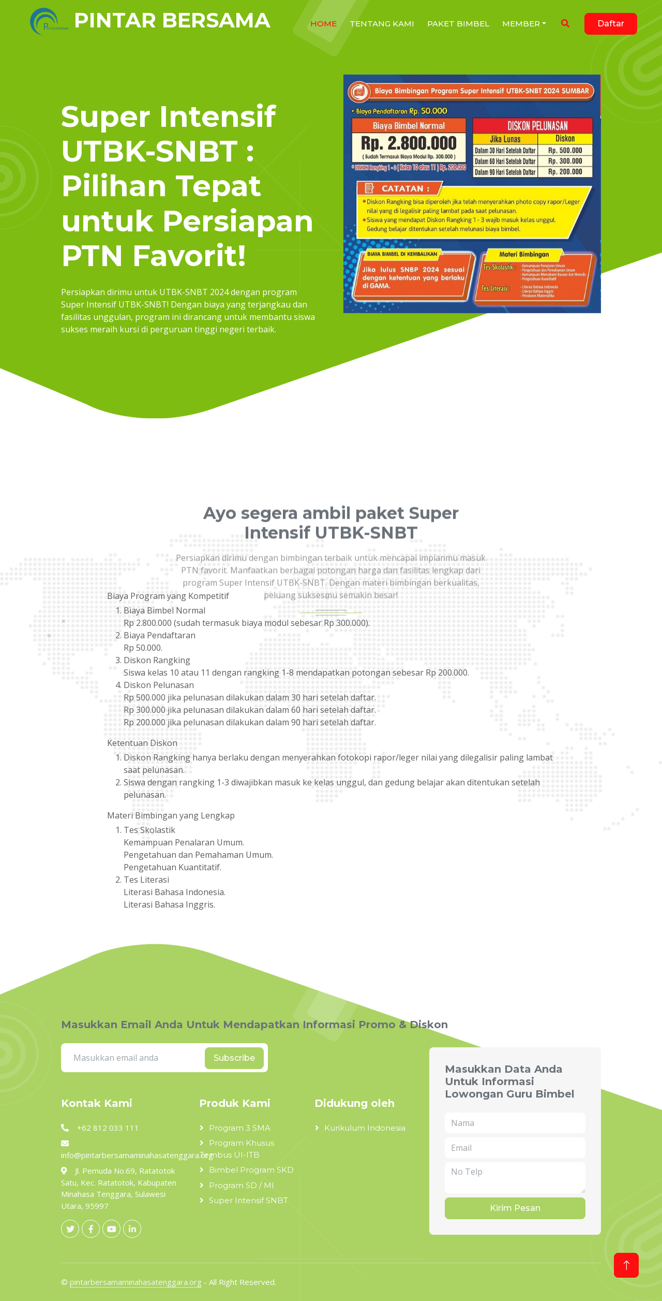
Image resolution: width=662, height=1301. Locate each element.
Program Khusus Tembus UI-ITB (237, 1149)
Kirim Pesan (515, 1208)
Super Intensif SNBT (248, 1200)
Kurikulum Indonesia (364, 1128)
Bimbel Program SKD (251, 1170)
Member (521, 23)
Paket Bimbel (458, 23)
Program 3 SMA (239, 1128)
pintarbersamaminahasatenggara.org (136, 1282)
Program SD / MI (241, 1185)
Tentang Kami (382, 23)
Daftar (610, 23)
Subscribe (234, 1058)
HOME (323, 23)
